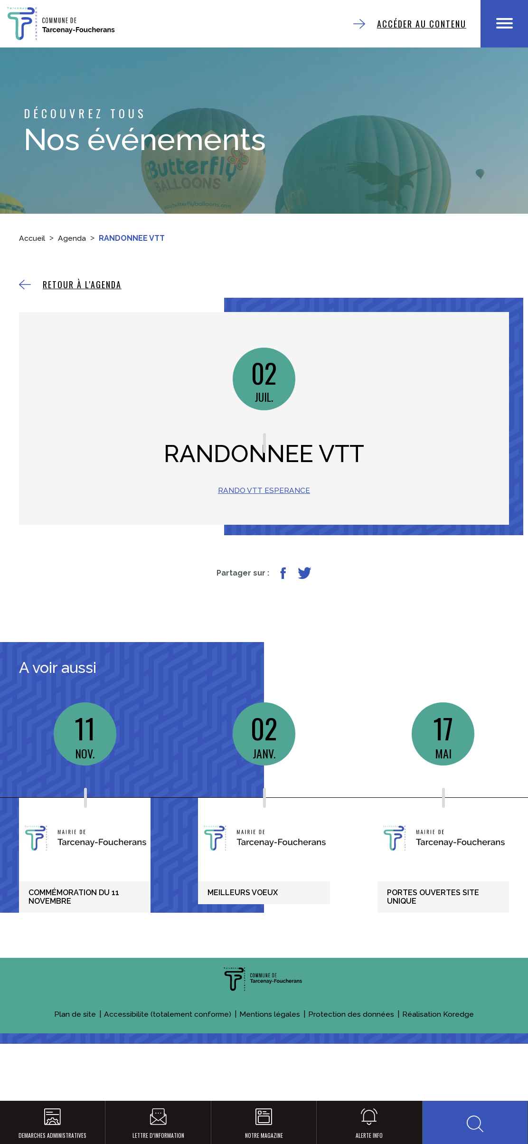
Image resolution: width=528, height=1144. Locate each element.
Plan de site (74, 1066)
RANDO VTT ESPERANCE (264, 519)
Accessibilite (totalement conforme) (167, 1066)
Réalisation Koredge (439, 1066)
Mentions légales (270, 1066)
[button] (475, 1120)
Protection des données (352, 1066)
